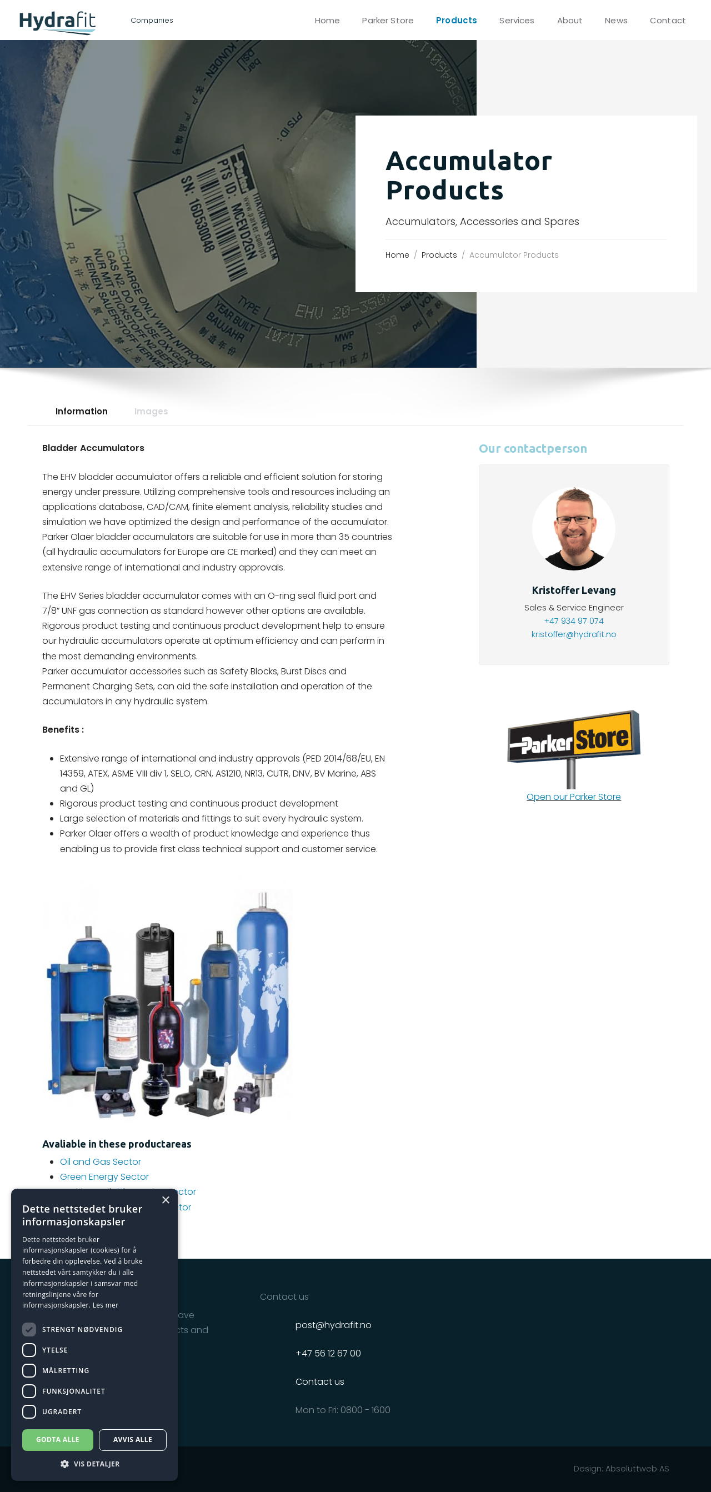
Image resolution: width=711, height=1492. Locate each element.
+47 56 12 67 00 (328, 1353)
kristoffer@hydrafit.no (574, 634)
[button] (94, 1464)
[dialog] (94, 1335)
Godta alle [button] (57, 1439)
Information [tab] (82, 411)
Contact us (320, 1381)
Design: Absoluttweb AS (621, 1468)
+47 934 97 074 (574, 621)
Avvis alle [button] (132, 1439)
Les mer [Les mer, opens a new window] (106, 1305)
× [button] (165, 1200)
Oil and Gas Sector (100, 1161)
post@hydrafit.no (334, 1325)
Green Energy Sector (104, 1176)
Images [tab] (151, 411)
